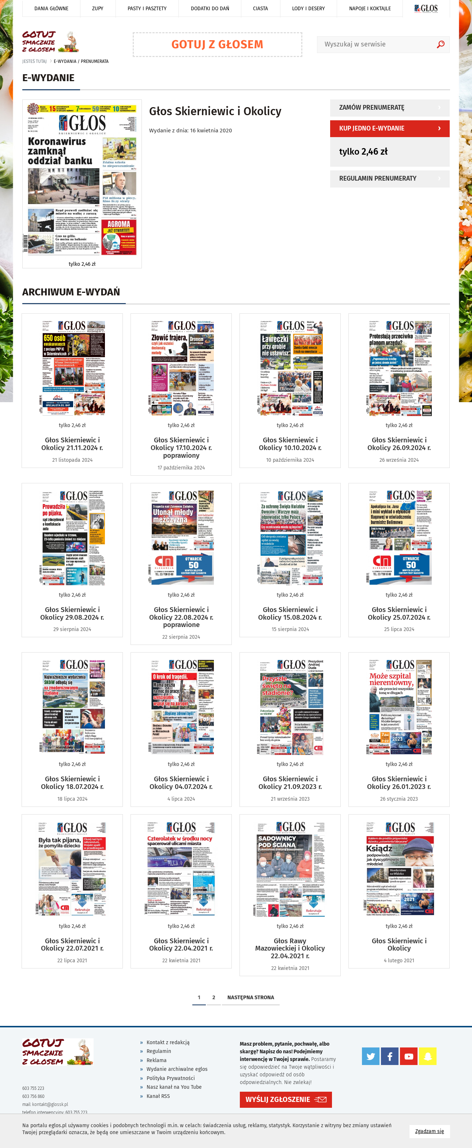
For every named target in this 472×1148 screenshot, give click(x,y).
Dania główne (51, 8)
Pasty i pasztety (147, 8)
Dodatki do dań (210, 8)
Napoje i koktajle (370, 8)
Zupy (97, 8)
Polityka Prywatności (171, 1078)
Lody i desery (308, 8)
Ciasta (260, 8)
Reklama (157, 1060)
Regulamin (159, 1051)
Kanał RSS (158, 1096)
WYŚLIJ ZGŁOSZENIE (278, 1099)
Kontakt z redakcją (168, 1042)
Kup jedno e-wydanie (371, 128)
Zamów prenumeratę (371, 108)
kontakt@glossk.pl (50, 1104)
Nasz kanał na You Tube (174, 1087)
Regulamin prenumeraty (377, 178)
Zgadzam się (432, 1131)
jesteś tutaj (34, 61)
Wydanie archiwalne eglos (177, 1069)
